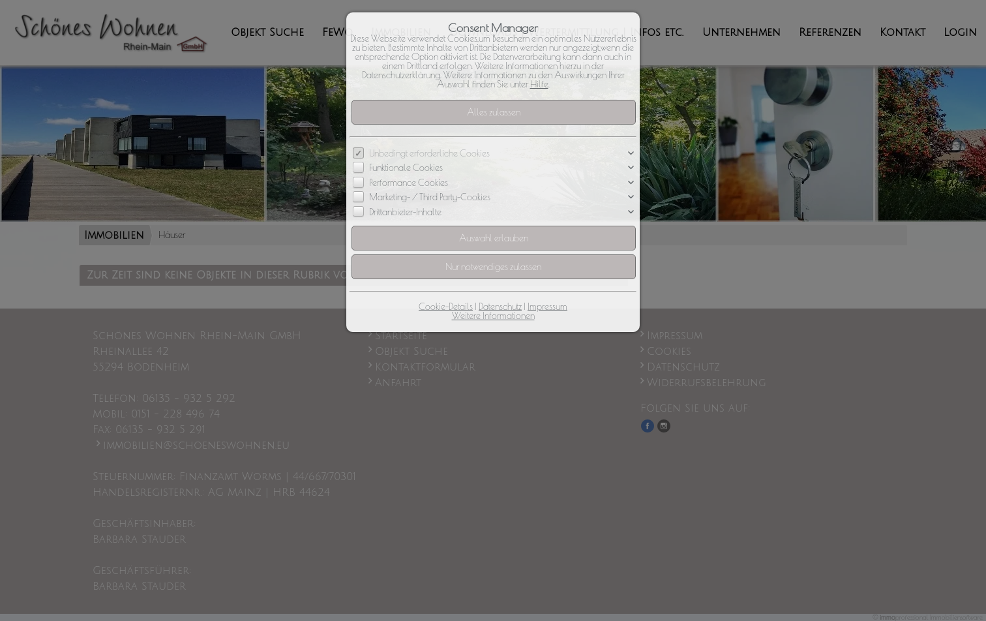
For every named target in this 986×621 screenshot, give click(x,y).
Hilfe (539, 84)
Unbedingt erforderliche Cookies (429, 153)
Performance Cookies (408, 182)
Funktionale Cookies (406, 168)
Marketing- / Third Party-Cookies (429, 197)
